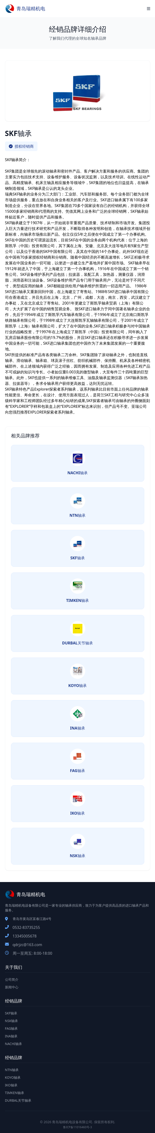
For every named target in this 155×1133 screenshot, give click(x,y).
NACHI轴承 (13, 1043)
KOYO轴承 (13, 1077)
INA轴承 (11, 1036)
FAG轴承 (11, 1028)
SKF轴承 (11, 1013)
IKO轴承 (11, 1085)
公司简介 (11, 979)
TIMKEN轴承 (14, 1092)
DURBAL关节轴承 (18, 1100)
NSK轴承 (11, 1021)
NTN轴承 (12, 1070)
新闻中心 (11, 987)
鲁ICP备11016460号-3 (77, 1127)
